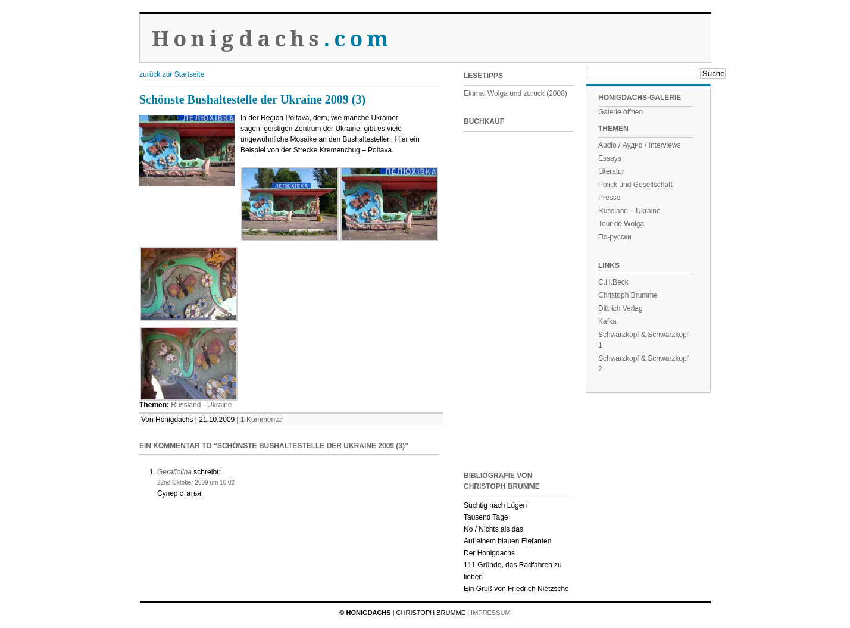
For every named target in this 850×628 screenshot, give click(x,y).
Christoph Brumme (628, 295)
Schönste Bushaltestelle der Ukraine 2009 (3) (252, 99)
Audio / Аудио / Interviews (639, 145)
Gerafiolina (174, 472)
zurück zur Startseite (171, 74)
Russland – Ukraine (629, 211)
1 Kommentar (261, 419)
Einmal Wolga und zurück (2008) (515, 93)
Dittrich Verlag (620, 308)
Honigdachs (272, 39)
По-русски (615, 237)
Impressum (491, 612)
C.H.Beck (613, 282)
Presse (609, 197)
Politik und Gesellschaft (635, 184)
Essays (609, 158)
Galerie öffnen (620, 112)
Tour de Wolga (621, 224)
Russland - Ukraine (201, 405)
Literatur (611, 171)
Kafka (607, 321)
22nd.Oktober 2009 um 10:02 (196, 482)
